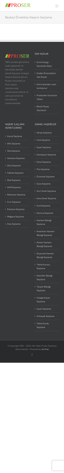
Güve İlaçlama (44, 183)
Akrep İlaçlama (44, 132)
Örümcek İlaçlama (45, 176)
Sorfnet (45, 349)
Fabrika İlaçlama (15, 172)
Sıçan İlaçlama (44, 147)
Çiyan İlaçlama (44, 308)
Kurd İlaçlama (43, 205)
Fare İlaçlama (43, 140)
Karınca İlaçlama (45, 213)
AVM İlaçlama (14, 187)
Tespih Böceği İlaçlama (44, 288)
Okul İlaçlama (14, 165)
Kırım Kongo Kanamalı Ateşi (44, 64)
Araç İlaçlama (13, 223)
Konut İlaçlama (14, 136)
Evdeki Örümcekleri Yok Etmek (46, 75)
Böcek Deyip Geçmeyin (43, 108)
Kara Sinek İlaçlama (46, 198)
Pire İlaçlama (43, 169)
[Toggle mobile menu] (57, 6)
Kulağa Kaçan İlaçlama (43, 299)
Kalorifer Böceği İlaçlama (44, 277)
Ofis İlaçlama (13, 143)
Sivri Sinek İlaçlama (46, 191)
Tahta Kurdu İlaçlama (43, 325)
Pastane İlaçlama (15, 209)
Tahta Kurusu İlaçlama (43, 266)
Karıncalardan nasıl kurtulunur (46, 86)
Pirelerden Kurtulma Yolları (47, 97)
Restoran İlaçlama (16, 194)
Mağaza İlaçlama (15, 216)
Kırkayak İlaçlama (45, 316)
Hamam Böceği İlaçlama (44, 222)
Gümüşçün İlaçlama (46, 154)
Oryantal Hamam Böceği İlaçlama (45, 255)
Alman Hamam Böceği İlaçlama (44, 244)
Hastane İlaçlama (16, 158)
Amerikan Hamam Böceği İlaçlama (45, 233)
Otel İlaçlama (13, 180)
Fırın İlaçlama (13, 202)
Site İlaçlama (13, 150)
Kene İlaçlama (44, 162)
